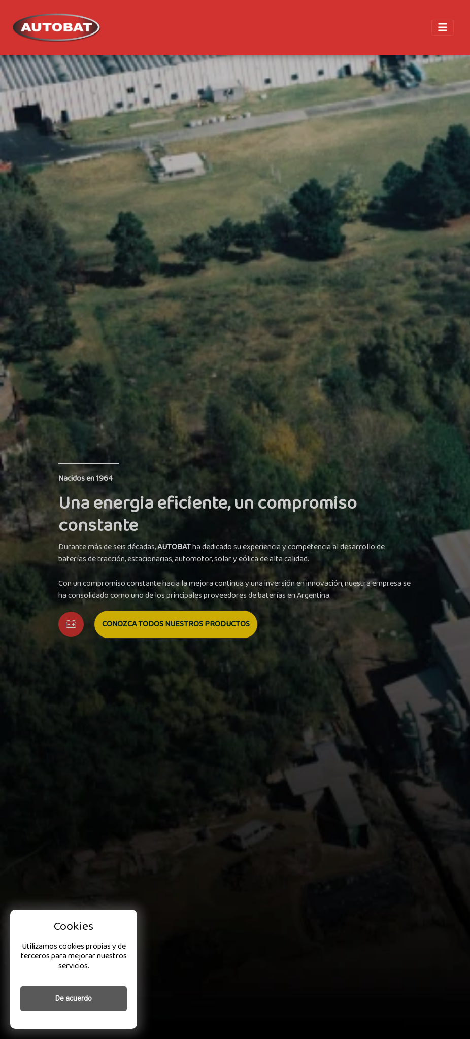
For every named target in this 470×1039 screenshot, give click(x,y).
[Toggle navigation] (442, 28)
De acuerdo (73, 998)
